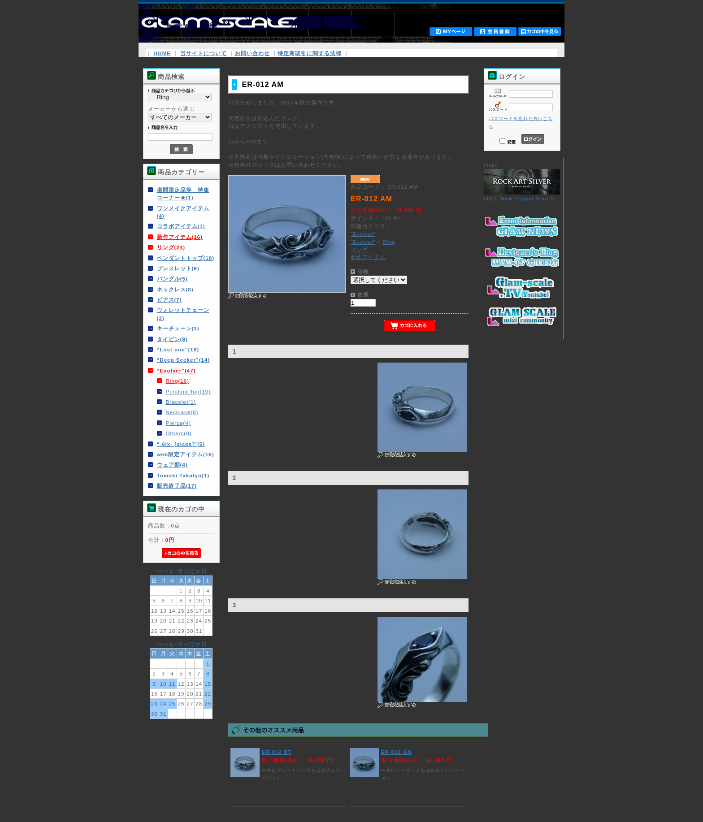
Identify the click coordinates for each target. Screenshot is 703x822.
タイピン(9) (172, 339)
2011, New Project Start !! (522, 195)
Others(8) (179, 433)
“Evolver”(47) (176, 370)
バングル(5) (172, 278)
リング (359, 249)
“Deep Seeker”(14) (183, 360)
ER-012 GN (396, 752)
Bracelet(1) (181, 402)
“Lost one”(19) (178, 349)
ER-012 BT (277, 752)
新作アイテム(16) (180, 237)
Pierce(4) (178, 423)
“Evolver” (363, 234)
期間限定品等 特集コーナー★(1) (183, 193)
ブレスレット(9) (178, 268)
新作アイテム (368, 257)
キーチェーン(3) (178, 328)
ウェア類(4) (172, 464)
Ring (388, 242)
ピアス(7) (169, 300)
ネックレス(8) (175, 289)
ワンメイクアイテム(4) (183, 212)
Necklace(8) (182, 412)
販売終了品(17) (177, 486)
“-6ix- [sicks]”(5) (181, 444)
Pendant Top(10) (188, 391)
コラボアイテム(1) (181, 226)
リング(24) (171, 247)
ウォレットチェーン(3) (183, 313)
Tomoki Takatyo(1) (183, 475)
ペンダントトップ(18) (186, 258)
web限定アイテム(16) (185, 454)
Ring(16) (177, 381)
